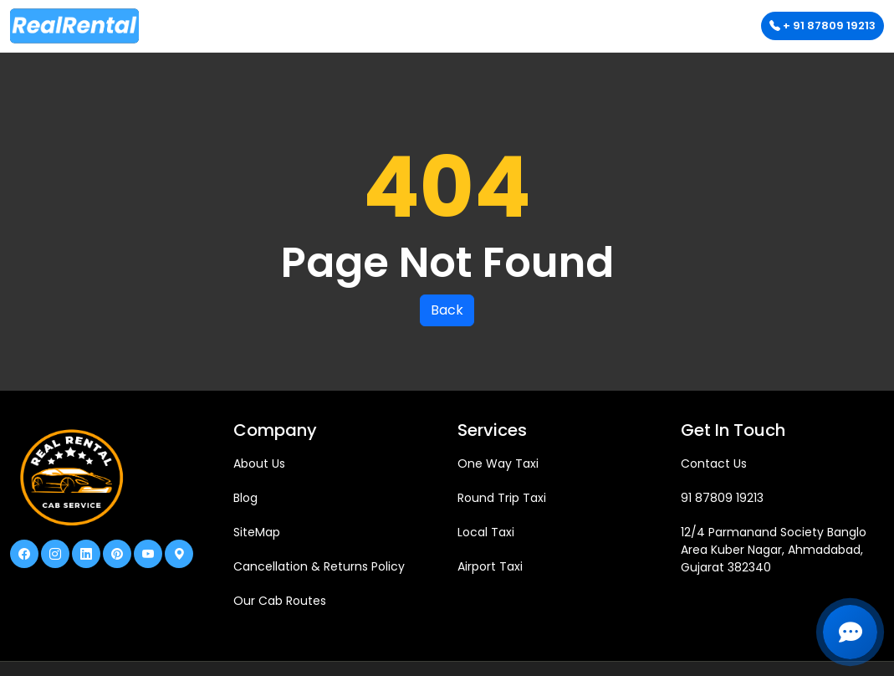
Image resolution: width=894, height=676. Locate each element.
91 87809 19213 (722, 497)
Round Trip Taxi (501, 497)
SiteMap (256, 532)
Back (447, 310)
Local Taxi (485, 532)
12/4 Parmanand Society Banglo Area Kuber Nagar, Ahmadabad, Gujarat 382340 (773, 550)
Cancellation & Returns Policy (319, 566)
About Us (259, 463)
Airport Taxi (490, 566)
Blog (245, 497)
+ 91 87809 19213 (822, 25)
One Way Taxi (498, 463)
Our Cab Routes (279, 600)
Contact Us (714, 463)
